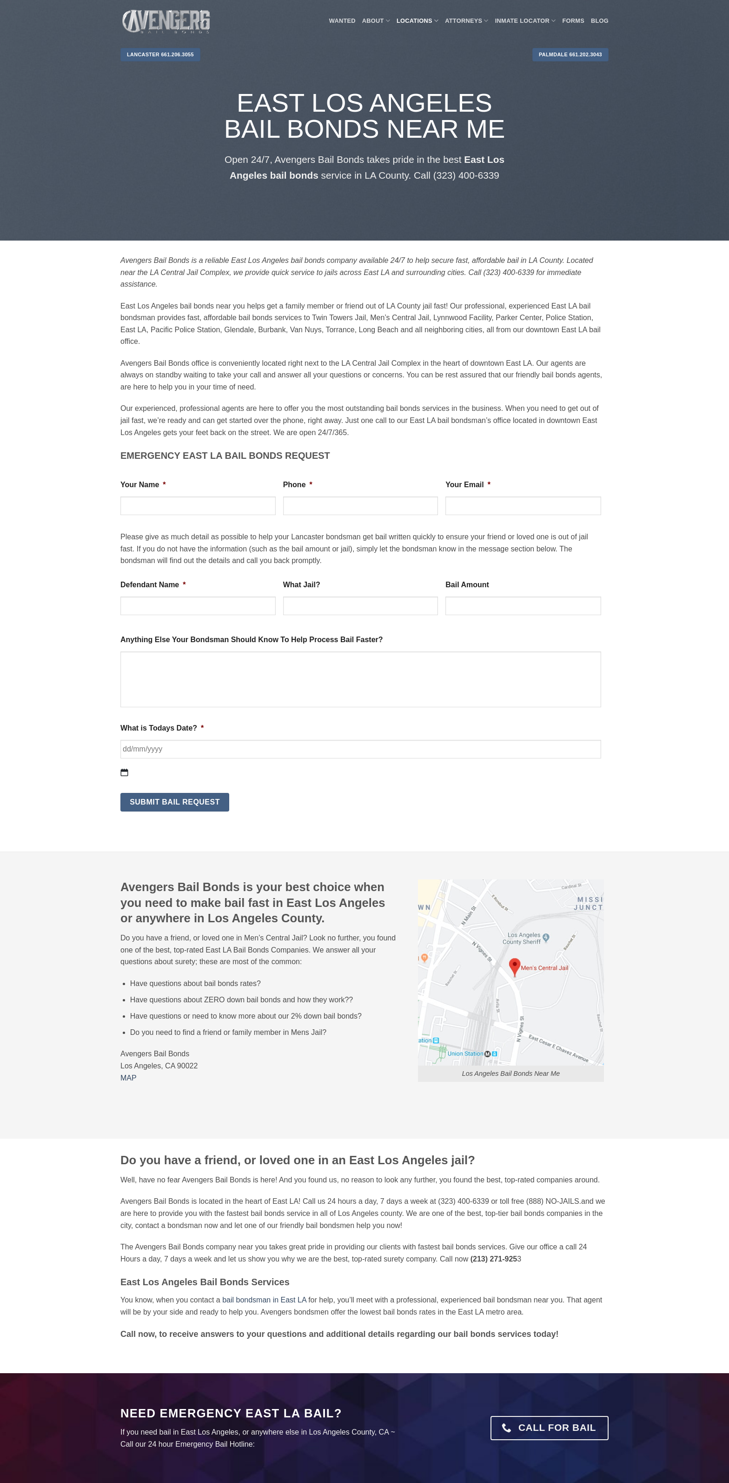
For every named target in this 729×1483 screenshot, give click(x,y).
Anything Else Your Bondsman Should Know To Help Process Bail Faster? (251, 640)
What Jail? (301, 585)
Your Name (143, 485)
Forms (574, 20)
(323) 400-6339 (466, 175)
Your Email (467, 485)
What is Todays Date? (162, 728)
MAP (128, 1078)
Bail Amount (467, 585)
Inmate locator (525, 20)
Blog (600, 20)
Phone (297, 485)
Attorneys (467, 20)
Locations (417, 20)
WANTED (342, 20)
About (376, 20)
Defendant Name (153, 585)
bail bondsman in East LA (264, 1300)
